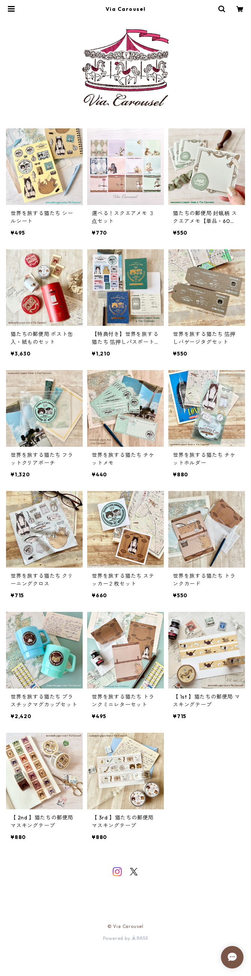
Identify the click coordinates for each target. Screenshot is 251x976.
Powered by (125, 938)
